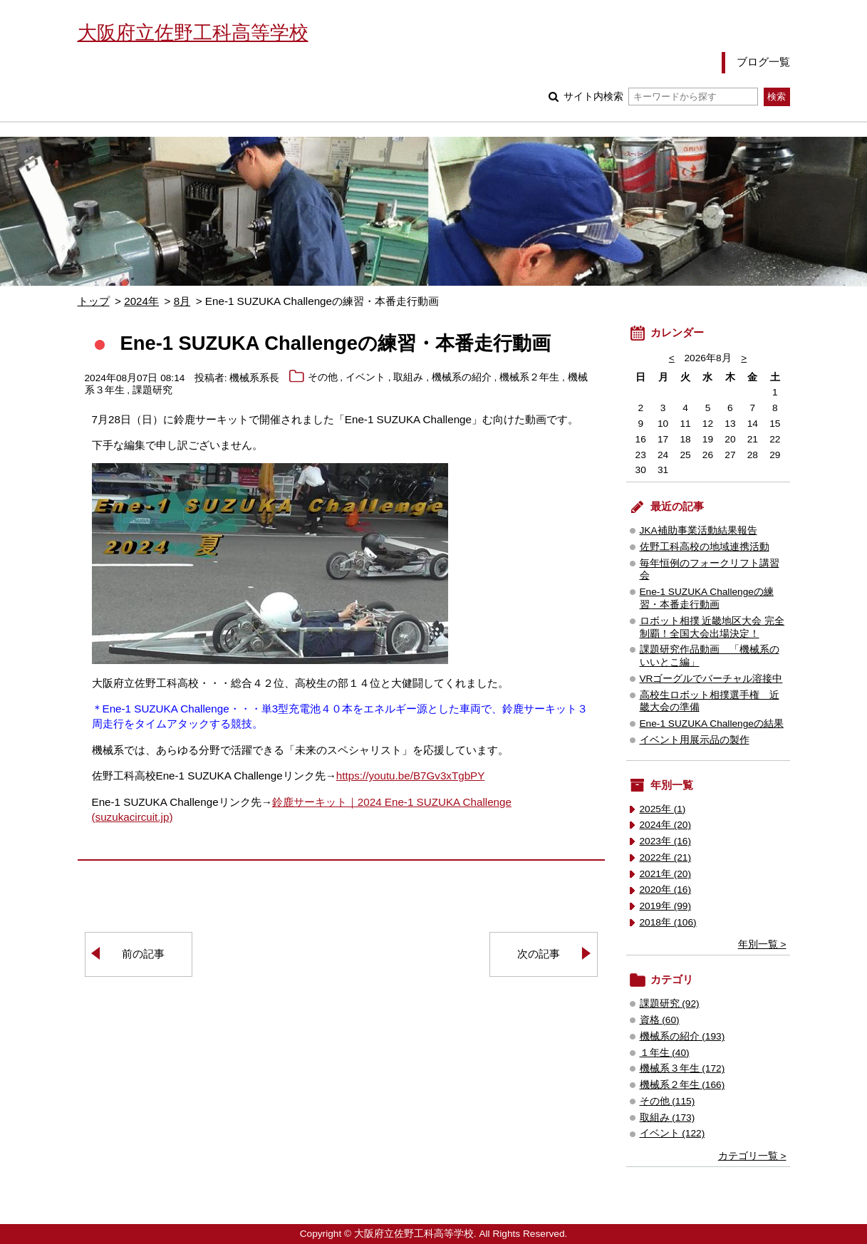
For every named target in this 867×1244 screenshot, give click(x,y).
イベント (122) (672, 1133)
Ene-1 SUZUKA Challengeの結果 (712, 723)
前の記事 (143, 954)
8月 (182, 301)
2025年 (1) (663, 809)
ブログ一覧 (763, 62)
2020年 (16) (666, 889)
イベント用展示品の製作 (694, 740)
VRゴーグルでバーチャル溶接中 (711, 678)
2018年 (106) (668, 922)
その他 (323, 378)
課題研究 (152, 390)
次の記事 (538, 954)
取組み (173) (667, 1117)
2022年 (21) (666, 857)
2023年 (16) (666, 841)
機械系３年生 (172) (682, 1068)
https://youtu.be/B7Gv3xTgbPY (410, 775)
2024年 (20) (666, 824)
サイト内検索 (661, 96)
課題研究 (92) (670, 1003)
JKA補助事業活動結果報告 (698, 530)
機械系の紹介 (462, 378)
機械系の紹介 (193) (682, 1036)
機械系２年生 (529, 378)
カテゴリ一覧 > (752, 1156)
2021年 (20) (666, 874)
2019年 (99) (666, 906)
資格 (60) (660, 1020)
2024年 (141, 301)
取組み (408, 378)
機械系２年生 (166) (682, 1084)
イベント (365, 378)
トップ (94, 301)
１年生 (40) (665, 1052)
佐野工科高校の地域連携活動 (704, 546)
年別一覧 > (762, 944)
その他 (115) (667, 1101)
